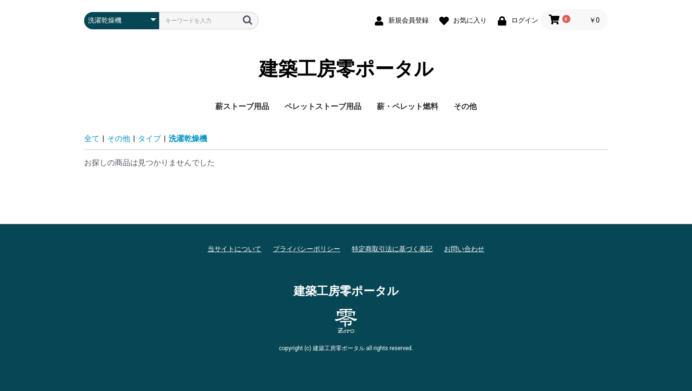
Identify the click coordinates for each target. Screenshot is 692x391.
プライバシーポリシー (306, 249)
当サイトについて (234, 249)
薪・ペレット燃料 (407, 106)
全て (91, 138)
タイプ (149, 138)
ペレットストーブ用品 (322, 106)
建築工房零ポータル (346, 69)
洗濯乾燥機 (188, 138)
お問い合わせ (464, 249)
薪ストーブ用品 (242, 106)
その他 (465, 106)
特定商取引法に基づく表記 (392, 249)
